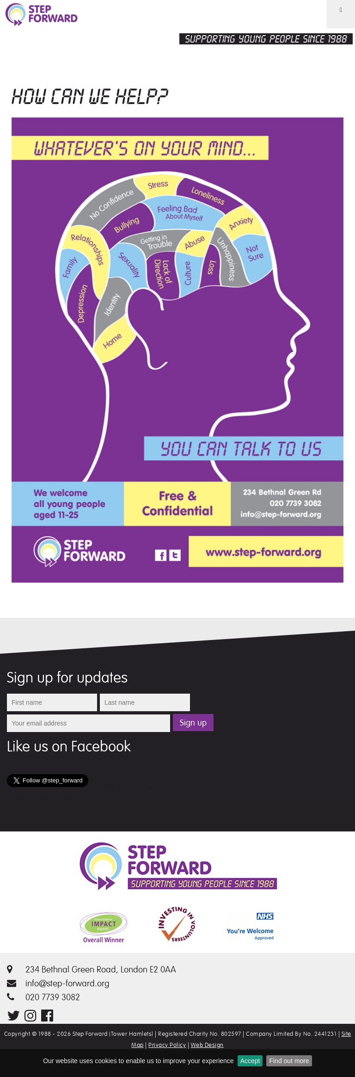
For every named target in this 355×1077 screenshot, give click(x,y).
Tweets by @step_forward (44, 798)
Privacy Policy (167, 1045)
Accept (250, 1061)
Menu (335, 27)
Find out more (289, 1061)
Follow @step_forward (129, 787)
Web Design (207, 1045)
